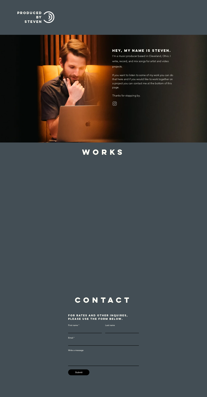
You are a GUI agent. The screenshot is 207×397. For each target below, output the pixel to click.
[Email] (102, 342)
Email (71, 338)
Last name (110, 325)
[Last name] (121, 330)
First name (73, 325)
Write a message (76, 350)
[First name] (84, 330)
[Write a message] (103, 359)
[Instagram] (114, 103)
